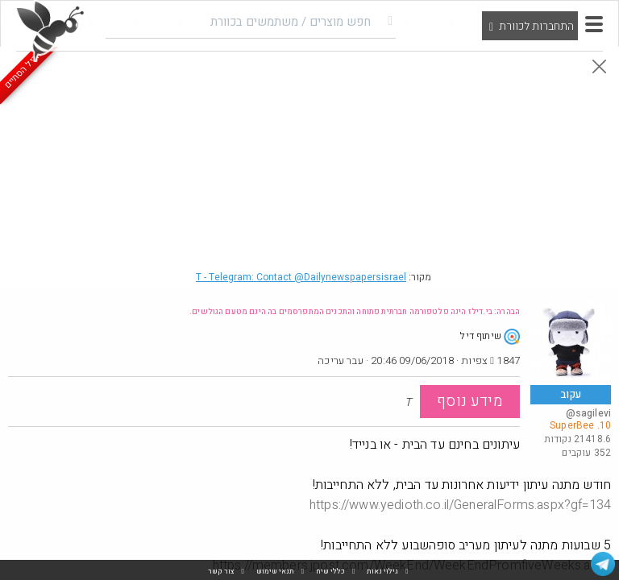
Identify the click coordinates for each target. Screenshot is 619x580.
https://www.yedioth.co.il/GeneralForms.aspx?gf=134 (460, 505)
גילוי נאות (382, 571)
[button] (594, 24)
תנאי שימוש (275, 571)
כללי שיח (330, 571)
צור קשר (221, 571)
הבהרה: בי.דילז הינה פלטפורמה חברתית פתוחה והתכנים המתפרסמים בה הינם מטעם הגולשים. (354, 311)
